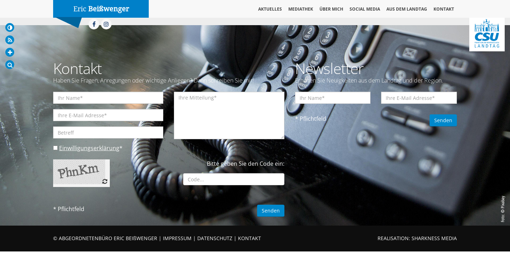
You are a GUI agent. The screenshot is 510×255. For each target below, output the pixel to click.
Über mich (331, 9)
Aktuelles (270, 9)
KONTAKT (249, 238)
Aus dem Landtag (406, 9)
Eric (101, 9)
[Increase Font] (9, 52)
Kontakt (444, 9)
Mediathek (300, 9)
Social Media (365, 9)
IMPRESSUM (177, 238)
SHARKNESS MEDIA (434, 238)
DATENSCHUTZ (214, 238)
